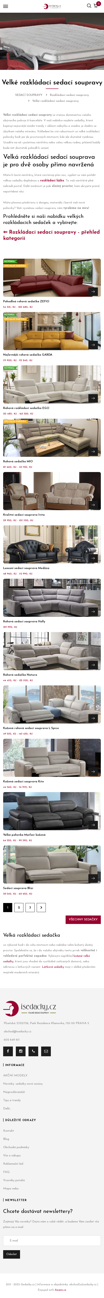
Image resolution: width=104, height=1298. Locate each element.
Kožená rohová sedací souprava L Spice (31, 728)
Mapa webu (11, 1188)
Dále (41, 907)
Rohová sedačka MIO (18, 461)
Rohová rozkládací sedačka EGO (26, 408)
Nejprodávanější (14, 1092)
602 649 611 (11, 1040)
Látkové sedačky (53, 967)
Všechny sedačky (83, 919)
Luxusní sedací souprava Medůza (26, 568)
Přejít (93, 291)
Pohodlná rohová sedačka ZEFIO (26, 301)
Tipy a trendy (12, 1100)
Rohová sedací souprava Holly (24, 621)
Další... (7, 1108)
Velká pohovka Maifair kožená (24, 835)
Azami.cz (60, 1290)
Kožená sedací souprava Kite (23, 781)
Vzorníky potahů (14, 1180)
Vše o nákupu (12, 1155)
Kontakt (8, 1130)
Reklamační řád (13, 1163)
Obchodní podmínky (16, 1147)
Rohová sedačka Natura (20, 675)
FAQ (6, 1172)
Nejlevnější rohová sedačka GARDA (27, 354)
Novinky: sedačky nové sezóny (23, 1083)
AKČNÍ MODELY (15, 1075)
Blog (6, 1139)
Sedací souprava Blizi (18, 888)
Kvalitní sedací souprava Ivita (24, 514)
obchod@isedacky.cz (17, 1031)
